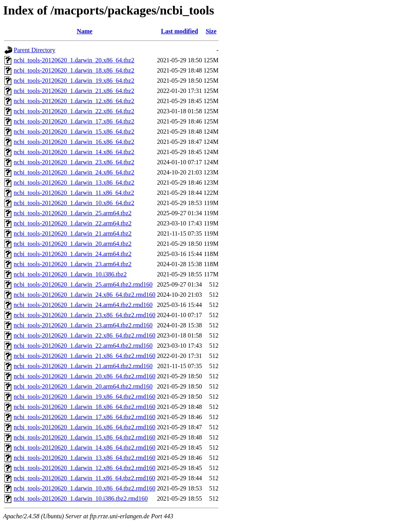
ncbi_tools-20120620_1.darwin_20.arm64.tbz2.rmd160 (83, 386)
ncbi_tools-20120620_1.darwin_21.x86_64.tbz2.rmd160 (84, 355)
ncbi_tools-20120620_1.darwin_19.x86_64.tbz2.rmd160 (84, 396)
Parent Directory (34, 50)
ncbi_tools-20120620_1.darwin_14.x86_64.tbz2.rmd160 (84, 447)
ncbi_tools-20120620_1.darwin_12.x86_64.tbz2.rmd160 (84, 468)
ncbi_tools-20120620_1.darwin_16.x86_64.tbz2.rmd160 (84, 427)
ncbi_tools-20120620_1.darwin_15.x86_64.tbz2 (74, 131)
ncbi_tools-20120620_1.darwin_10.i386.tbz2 (70, 274)
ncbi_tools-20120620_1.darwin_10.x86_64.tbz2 (74, 203)
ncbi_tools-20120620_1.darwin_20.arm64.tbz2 (73, 243)
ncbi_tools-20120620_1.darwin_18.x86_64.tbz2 (74, 70)
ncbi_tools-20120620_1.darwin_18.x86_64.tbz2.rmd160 (84, 406)
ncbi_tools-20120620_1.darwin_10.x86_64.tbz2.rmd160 (84, 488)
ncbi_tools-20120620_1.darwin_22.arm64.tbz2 (73, 223)
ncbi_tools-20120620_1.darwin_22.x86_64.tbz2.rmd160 (84, 335)
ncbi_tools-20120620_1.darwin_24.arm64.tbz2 (73, 254)
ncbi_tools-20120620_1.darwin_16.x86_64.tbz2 (74, 141)
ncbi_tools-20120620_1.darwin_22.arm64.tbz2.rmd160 (83, 345)
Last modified (179, 31)
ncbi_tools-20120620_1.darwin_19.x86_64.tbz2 (74, 80)
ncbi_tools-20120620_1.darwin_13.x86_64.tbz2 (74, 182)
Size (211, 31)
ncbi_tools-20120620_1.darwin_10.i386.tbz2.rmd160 (81, 498)
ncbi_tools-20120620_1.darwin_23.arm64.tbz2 (73, 264)
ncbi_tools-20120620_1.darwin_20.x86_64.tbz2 (74, 60)
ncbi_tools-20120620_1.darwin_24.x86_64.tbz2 (74, 172)
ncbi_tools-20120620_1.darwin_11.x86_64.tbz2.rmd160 (84, 478)
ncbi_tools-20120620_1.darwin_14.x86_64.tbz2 (74, 152)
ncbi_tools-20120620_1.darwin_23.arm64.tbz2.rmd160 (83, 325)
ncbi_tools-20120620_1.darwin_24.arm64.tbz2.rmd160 (83, 304)
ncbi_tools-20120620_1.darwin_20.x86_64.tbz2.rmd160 (84, 376)
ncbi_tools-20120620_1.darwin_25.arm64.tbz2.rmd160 (83, 284)
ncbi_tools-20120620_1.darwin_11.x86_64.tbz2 (74, 192)
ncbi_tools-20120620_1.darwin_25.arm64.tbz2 (73, 213)
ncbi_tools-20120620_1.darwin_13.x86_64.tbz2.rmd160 (84, 457)
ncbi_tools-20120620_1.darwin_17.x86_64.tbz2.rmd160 (84, 417)
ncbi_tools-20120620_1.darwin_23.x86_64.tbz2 (74, 162)
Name (84, 31)
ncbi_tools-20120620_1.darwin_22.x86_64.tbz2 (74, 111)
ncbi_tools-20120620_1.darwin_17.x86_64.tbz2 (74, 121)
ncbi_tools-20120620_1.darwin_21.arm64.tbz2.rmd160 (83, 366)
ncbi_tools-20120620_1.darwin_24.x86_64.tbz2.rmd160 (84, 294)
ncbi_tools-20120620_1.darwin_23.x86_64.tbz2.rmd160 (84, 315)
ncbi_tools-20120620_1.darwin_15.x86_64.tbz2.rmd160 (84, 437)
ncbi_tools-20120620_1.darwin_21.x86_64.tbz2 (74, 90)
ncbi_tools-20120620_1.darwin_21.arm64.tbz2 (73, 233)
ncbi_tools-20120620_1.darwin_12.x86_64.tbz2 (74, 101)
